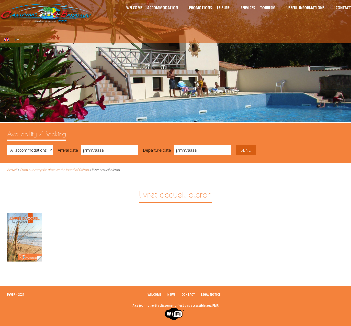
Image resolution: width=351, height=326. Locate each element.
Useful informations (305, 8)
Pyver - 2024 (15, 294)
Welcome (134, 8)
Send (246, 150)
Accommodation (162, 8)
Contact (343, 8)
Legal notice (210, 294)
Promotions (200, 8)
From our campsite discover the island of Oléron (54, 170)
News (171, 294)
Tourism (267, 8)
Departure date (157, 150)
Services (247, 8)
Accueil (12, 170)
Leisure (223, 8)
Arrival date (68, 150)
